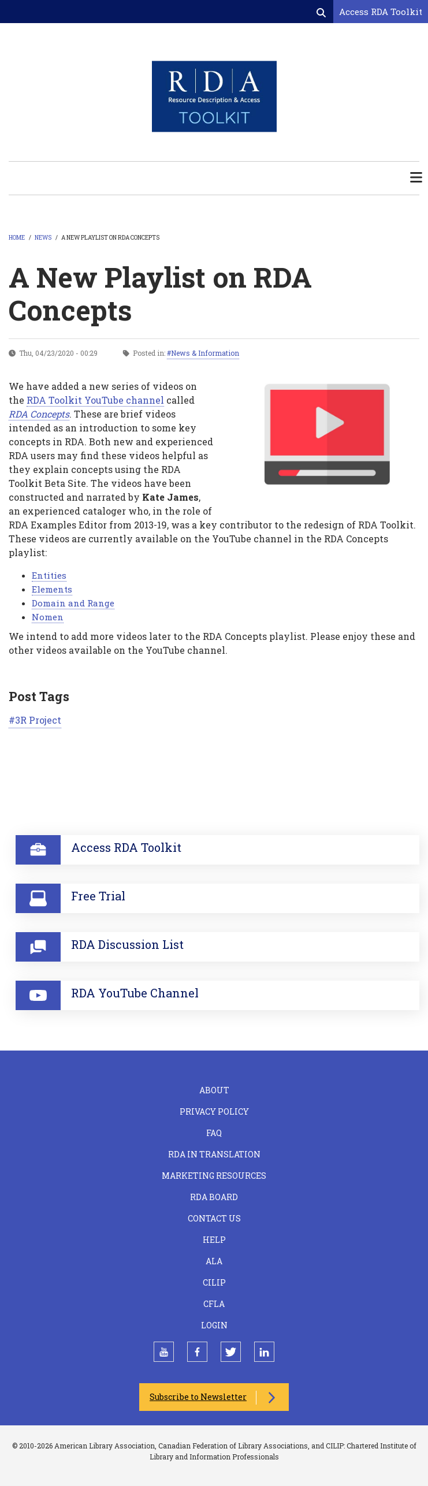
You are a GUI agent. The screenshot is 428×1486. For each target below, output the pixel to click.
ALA (214, 1261)
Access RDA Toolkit (380, 11)
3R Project (38, 720)
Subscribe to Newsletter (198, 1396)
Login (214, 1325)
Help (214, 1239)
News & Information (205, 352)
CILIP (214, 1282)
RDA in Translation (214, 1154)
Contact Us (214, 1218)
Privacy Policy (214, 1111)
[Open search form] (322, 12)
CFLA (214, 1303)
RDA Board (214, 1196)
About (214, 1090)
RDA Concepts (39, 414)
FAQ (214, 1132)
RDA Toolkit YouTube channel (95, 400)
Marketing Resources (214, 1175)
